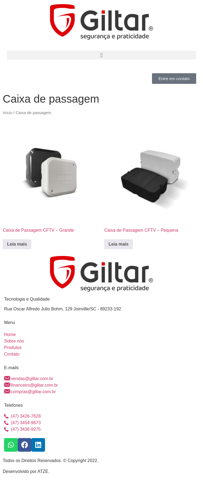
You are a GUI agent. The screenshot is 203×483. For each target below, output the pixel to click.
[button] (101, 55)
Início (7, 113)
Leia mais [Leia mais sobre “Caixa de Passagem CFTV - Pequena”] (119, 244)
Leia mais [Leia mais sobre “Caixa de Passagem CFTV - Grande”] (17, 244)
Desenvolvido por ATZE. (26, 471)
